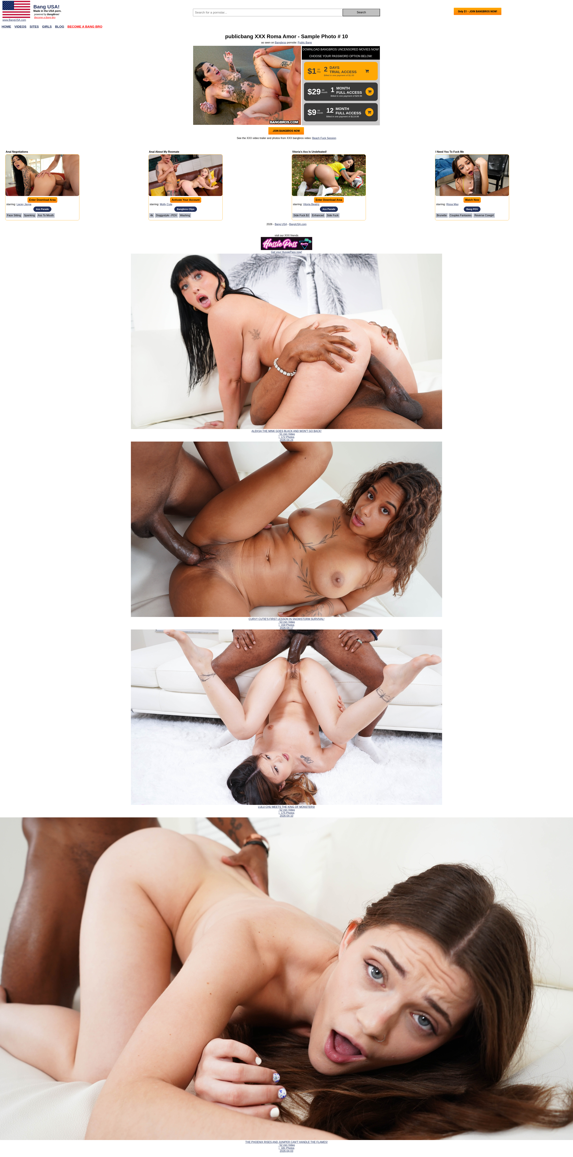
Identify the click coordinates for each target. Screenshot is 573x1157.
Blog (59, 26)
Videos (20, 26)
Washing (185, 215)
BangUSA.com (297, 224)
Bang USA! (46, 6)
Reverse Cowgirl (484, 215)
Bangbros (280, 42)
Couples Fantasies (461, 215)
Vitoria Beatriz (311, 204)
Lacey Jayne (24, 204)
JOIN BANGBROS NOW (286, 130)
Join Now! (338, 28)
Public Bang (305, 42)
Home (6, 26)
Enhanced (318, 215)
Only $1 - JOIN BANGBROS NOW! (477, 11)
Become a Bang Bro (44, 17)
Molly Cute (166, 204)
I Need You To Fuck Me (449, 151)
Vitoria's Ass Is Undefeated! (309, 151)
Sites (34, 26)
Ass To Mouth (46, 215)
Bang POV (472, 209)
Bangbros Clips (185, 209)
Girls (47, 26)
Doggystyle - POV (166, 215)
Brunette (442, 215)
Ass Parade (42, 209)
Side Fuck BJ (301, 215)
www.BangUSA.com (14, 20)
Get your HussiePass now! (286, 252)
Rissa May (452, 204)
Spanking (29, 215)
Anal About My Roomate (164, 151)
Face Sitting (14, 215)
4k (151, 215)
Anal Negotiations (17, 151)
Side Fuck (333, 215)
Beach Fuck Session (324, 138)
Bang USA (281, 224)
